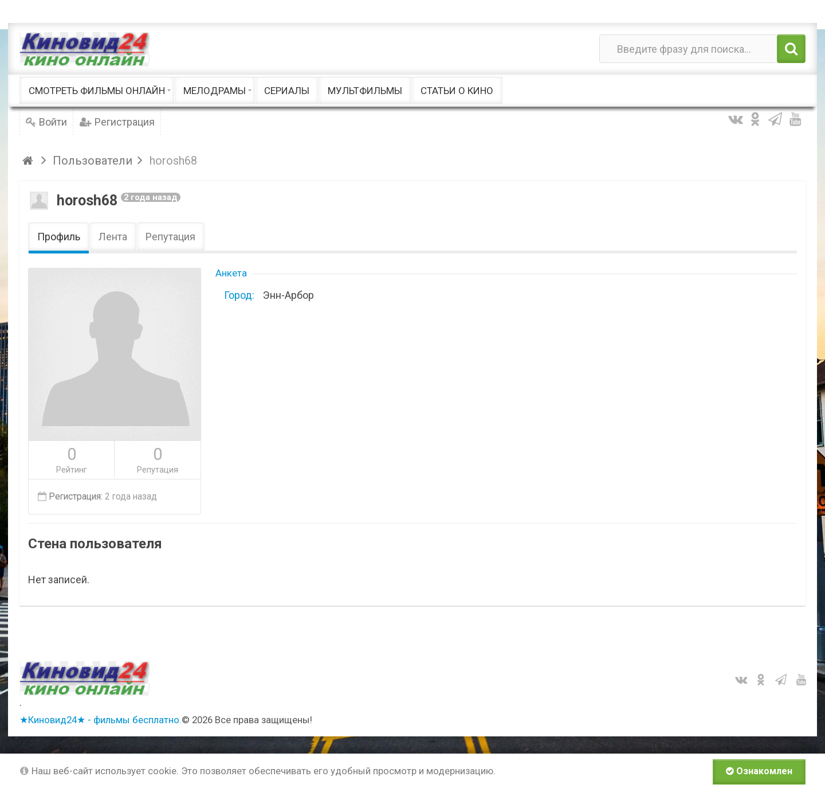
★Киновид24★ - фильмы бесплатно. (100, 719)
